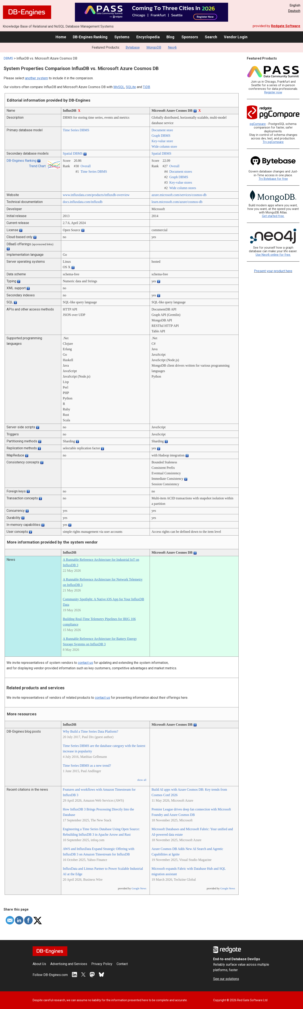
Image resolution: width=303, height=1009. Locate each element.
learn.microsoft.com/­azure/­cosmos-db (177, 202)
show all (141, 779)
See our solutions (226, 979)
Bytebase (133, 47)
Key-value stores (180, 182)
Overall (86, 166)
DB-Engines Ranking (90, 37)
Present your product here (273, 271)
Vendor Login (235, 37)
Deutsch (294, 11)
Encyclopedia (148, 37)
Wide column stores (182, 188)
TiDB (146, 87)
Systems (121, 37)
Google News (139, 888)
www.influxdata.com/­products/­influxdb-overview (96, 195)
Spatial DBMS (73, 153)
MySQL (118, 87)
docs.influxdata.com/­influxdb (82, 202)
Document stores (180, 171)
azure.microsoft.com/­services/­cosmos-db (179, 195)
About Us (39, 964)
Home (61, 37)
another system (36, 78)
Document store (162, 130)
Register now (273, 92)
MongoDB (153, 47)
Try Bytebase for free (273, 179)
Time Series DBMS (76, 130)
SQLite (131, 87)
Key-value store (162, 141)
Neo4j (172, 47)
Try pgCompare (273, 142)
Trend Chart (37, 166)
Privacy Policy (101, 964)
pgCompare (258, 124)
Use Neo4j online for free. (273, 255)
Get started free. (273, 216)
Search (211, 37)
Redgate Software (285, 26)
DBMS (8, 58)
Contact (122, 964)
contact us (85, 663)
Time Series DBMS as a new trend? (87, 765)
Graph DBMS (161, 135)
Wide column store (164, 146)
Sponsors (189, 37)
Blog (170, 37)
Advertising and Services (68, 964)
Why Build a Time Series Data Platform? (90, 731)
